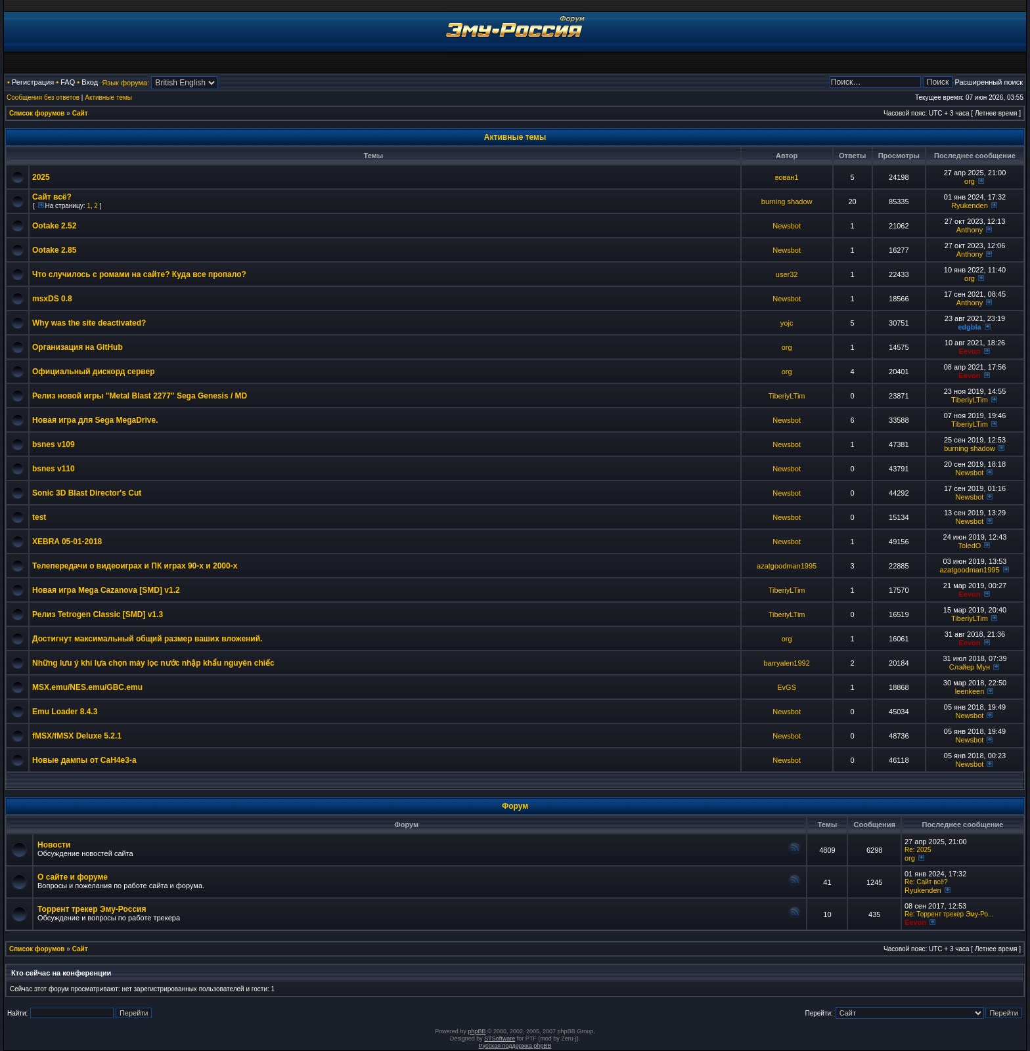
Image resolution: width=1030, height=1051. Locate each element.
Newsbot (786, 226)
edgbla (969, 327)
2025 (41, 177)
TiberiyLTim (787, 396)
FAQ (67, 82)
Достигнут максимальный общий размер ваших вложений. (147, 638)
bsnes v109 (53, 444)
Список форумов (37, 113)
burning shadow (787, 201)
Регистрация (33, 82)
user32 (787, 274)
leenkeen (970, 691)
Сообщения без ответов (43, 97)
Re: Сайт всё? (926, 882)
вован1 (787, 177)
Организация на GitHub (77, 347)
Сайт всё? (52, 197)
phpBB (476, 1031)
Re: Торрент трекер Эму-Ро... (949, 914)
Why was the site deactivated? (89, 323)
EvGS (786, 687)
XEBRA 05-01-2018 (67, 541)
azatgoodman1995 (787, 566)
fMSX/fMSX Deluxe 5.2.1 (77, 735)
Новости (53, 844)
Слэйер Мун (969, 667)
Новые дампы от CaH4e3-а (84, 760)
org (969, 181)
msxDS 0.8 (52, 298)
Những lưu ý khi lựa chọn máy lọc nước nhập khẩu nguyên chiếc (153, 663)
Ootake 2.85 (54, 250)
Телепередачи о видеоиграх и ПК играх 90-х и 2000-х (134, 565)
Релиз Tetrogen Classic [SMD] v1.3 (97, 614)
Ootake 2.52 (54, 225)
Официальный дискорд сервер (93, 371)
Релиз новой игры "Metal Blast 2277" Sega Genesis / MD (139, 395)
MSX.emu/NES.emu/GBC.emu (87, 687)
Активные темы (108, 97)
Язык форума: (125, 83)
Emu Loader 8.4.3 (64, 711)
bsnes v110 (53, 468)
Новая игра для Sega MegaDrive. (95, 420)
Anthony (969, 230)
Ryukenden (969, 205)
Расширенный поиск (988, 82)
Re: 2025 (918, 849)
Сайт (80, 113)
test (39, 517)
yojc (787, 323)
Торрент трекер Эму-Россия (91, 909)
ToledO (969, 545)
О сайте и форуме (72, 877)
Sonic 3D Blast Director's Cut (86, 493)
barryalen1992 (786, 663)
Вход (89, 82)
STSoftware (499, 1038)
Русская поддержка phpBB (515, 1045)
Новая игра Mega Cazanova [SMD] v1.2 (106, 590)
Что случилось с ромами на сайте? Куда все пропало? (139, 274)
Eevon (969, 351)
